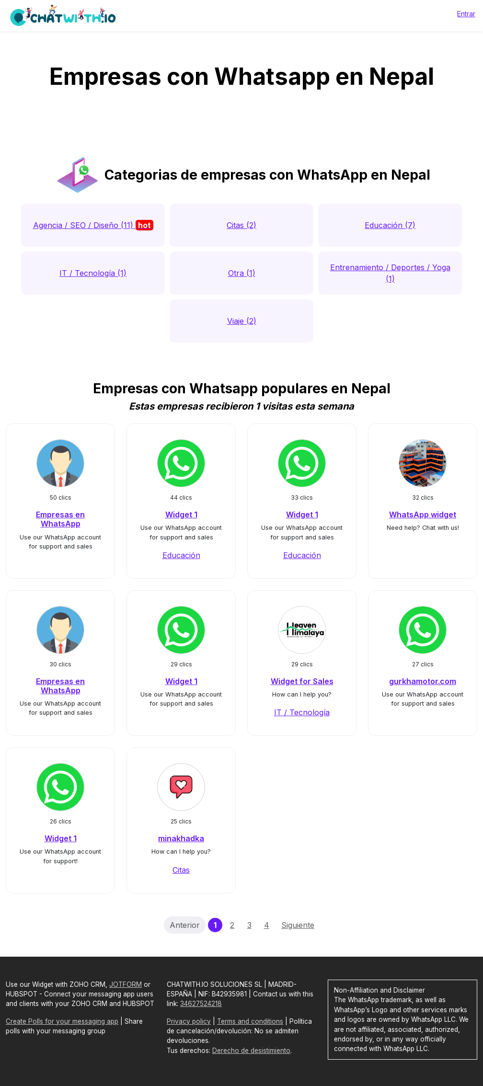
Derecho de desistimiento (251, 1050)
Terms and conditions (250, 1021)
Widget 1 (181, 514)
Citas (181, 870)
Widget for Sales (302, 681)
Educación (181, 555)
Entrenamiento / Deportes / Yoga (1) (390, 273)
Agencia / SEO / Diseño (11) (93, 225)
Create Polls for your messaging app (62, 1021)
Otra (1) (241, 273)
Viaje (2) (241, 321)
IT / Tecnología (302, 712)
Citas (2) (241, 225)
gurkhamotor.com (422, 681)
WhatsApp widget (422, 514)
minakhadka (181, 838)
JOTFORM (125, 984)
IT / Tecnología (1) (92, 273)
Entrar (466, 14)
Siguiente (297, 925)
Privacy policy (189, 1021)
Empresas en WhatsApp (60, 519)
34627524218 (201, 1003)
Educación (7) (390, 225)
